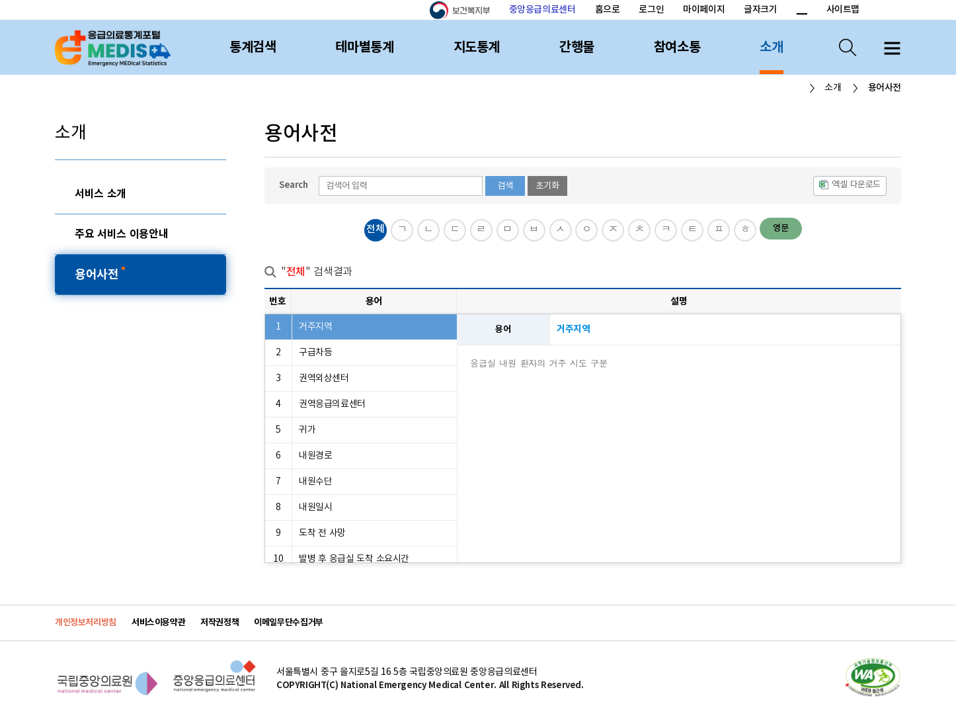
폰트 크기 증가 (785, 11)
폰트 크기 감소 (801, 11)
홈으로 (607, 9)
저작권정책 (219, 622)
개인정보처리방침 (85, 622)
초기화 (547, 186)
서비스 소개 (100, 193)
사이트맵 (842, 9)
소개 (771, 47)
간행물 (576, 47)
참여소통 (677, 47)
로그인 (651, 9)
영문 (781, 228)
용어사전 (98, 274)
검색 (505, 186)
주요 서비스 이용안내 (121, 234)
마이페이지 (704, 9)
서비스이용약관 (158, 622)
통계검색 (252, 47)
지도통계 (477, 47)
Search (293, 185)
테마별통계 (364, 47)
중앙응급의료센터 (542, 9)
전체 (375, 229)
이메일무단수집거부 (288, 622)
